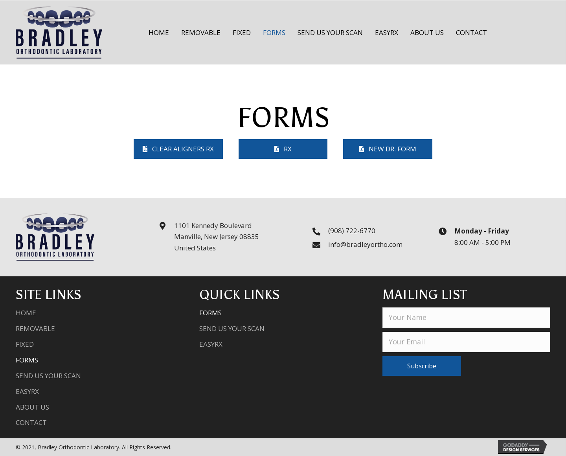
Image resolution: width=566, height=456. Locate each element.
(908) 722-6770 (351, 230)
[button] (178, 149)
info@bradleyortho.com (365, 244)
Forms (27, 359)
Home (26, 312)
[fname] (466, 317)
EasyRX (27, 391)
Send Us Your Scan (48, 375)
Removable (35, 328)
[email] (466, 342)
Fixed (25, 344)
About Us (32, 407)
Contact (31, 422)
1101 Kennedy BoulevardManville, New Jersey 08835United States (216, 237)
